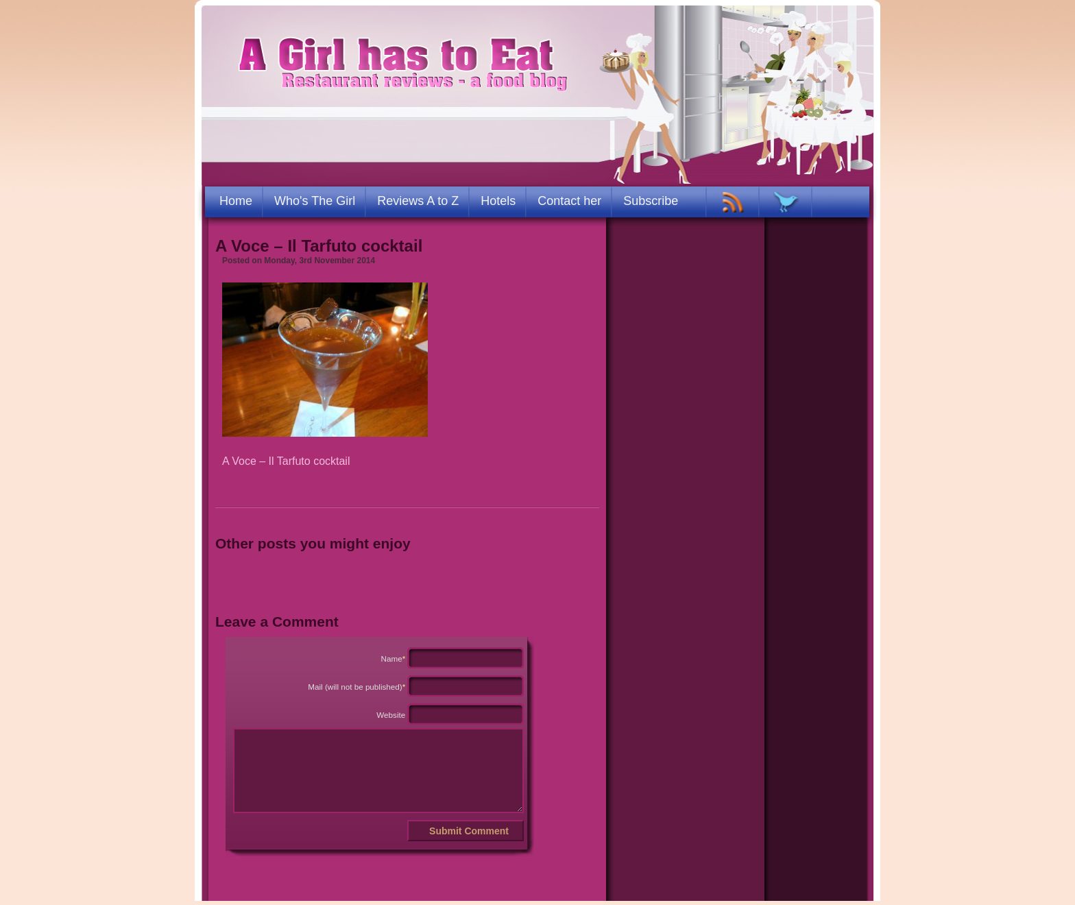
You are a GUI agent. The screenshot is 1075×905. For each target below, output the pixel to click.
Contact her (569, 201)
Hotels (498, 201)
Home (235, 201)
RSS (733, 202)
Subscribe (650, 201)
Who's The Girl (314, 201)
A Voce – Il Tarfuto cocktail (318, 246)
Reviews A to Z (418, 201)
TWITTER (786, 202)
